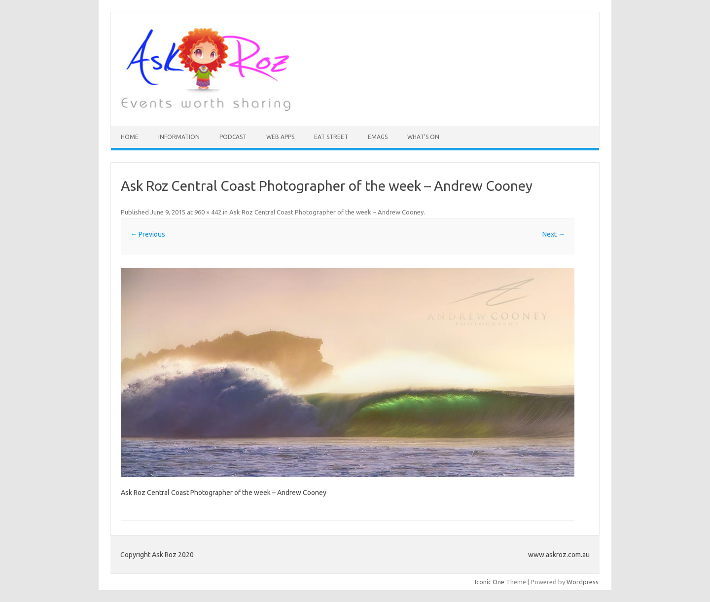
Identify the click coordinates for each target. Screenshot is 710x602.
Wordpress (583, 581)
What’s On (423, 137)
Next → (553, 234)
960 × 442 (207, 212)
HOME (130, 137)
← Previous (147, 234)
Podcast (233, 137)
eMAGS (378, 137)
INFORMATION (179, 137)
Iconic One (489, 581)
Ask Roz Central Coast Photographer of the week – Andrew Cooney (326, 212)
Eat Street (331, 137)
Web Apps (280, 137)
